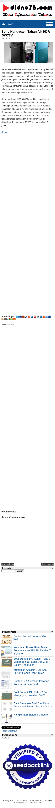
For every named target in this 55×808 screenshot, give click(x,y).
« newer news (8, 564)
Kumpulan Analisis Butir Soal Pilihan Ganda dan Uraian (30, 671)
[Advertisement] (27, 223)
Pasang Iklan (8, 800)
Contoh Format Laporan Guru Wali (30, 638)
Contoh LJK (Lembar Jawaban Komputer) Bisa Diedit (31, 683)
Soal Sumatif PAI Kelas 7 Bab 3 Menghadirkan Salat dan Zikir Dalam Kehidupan (31, 661)
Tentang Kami (21, 800)
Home (10, 24)
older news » (47, 564)
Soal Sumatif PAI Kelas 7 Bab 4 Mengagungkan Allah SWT (31, 694)
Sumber (5, 132)
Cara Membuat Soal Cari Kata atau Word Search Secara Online (33, 705)
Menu (49, 24)
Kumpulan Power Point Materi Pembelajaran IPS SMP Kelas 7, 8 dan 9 (32, 650)
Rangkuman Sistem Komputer (31, 714)
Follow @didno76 (9, 731)
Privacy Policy (35, 800)
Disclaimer (48, 800)
